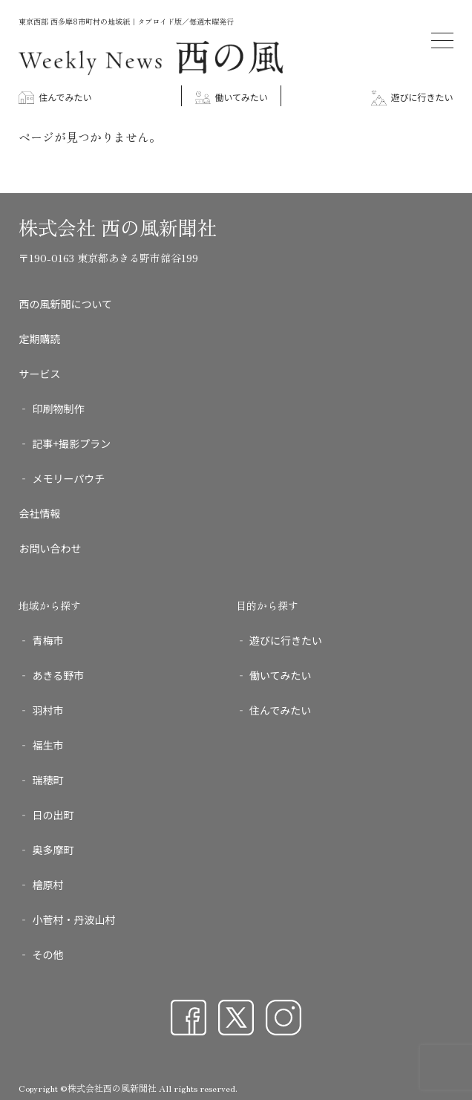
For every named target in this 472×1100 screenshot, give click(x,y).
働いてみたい (231, 97)
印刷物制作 (58, 408)
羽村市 (47, 710)
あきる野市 (58, 675)
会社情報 (39, 513)
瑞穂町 (47, 779)
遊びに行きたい (412, 97)
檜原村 (47, 884)
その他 (47, 954)
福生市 (47, 745)
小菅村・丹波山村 (73, 919)
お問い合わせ (50, 548)
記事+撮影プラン (71, 443)
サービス (39, 373)
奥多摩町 (52, 849)
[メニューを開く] (442, 40)
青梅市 (47, 640)
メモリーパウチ (68, 478)
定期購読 (39, 338)
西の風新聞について (65, 303)
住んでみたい (55, 97)
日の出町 (52, 814)
